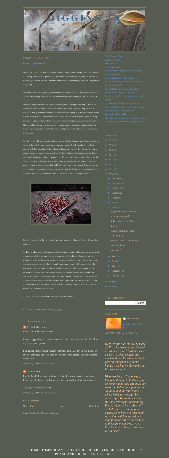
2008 (111, 286)
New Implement (119, 245)
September (117, 192)
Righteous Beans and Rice (123, 211)
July (114, 202)
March (115, 266)
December (117, 178)
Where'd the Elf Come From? (125, 240)
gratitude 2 (116, 250)
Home (62, 406)
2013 (111, 159)
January (116, 275)
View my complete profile (121, 333)
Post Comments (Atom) (48, 412)
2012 (111, 164)
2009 (111, 281)
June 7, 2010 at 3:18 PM (39, 363)
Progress (115, 226)
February (116, 270)
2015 (111, 149)
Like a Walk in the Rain (122, 221)
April (114, 261)
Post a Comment (31, 400)
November (117, 183)
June (114, 207)
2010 (111, 174)
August (115, 197)
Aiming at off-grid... (121, 216)
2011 (111, 169)
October (116, 188)
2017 (111, 140)
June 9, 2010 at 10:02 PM (39, 392)
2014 (111, 154)
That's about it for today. (123, 230)
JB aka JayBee (34, 327)
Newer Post (28, 406)
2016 (111, 145)
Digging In (85, 18)
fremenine (32, 371)
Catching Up (117, 235)
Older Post (94, 406)
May (114, 256)
